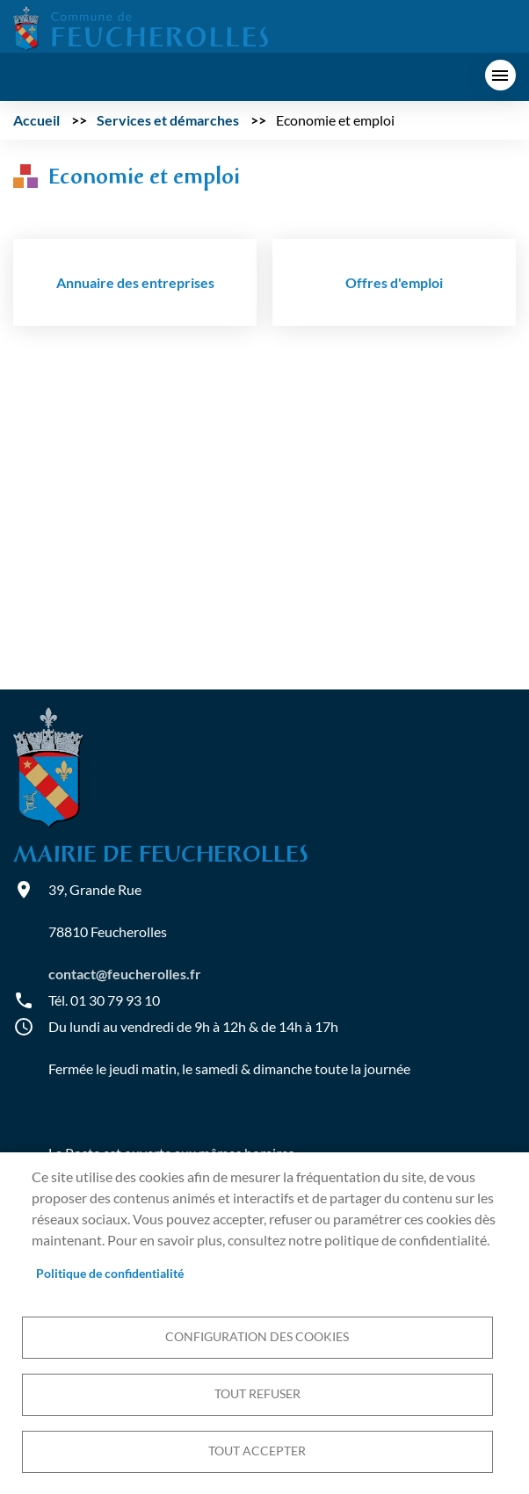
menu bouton (500, 75)
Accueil (36, 120)
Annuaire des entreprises (135, 282)
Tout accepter (257, 1451)
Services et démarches (168, 120)
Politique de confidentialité (110, 1274)
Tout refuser (257, 1394)
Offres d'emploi (394, 282)
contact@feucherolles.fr (124, 973)
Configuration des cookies (257, 1337)
